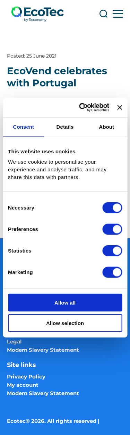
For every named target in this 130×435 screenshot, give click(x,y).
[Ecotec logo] (37, 13)
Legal (14, 341)
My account (22, 385)
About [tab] (106, 126)
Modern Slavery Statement (43, 350)
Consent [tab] (23, 126)
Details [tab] (65, 126)
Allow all (65, 303)
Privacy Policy (26, 376)
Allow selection (65, 323)
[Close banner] (119, 107)
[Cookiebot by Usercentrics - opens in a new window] (81, 107)
